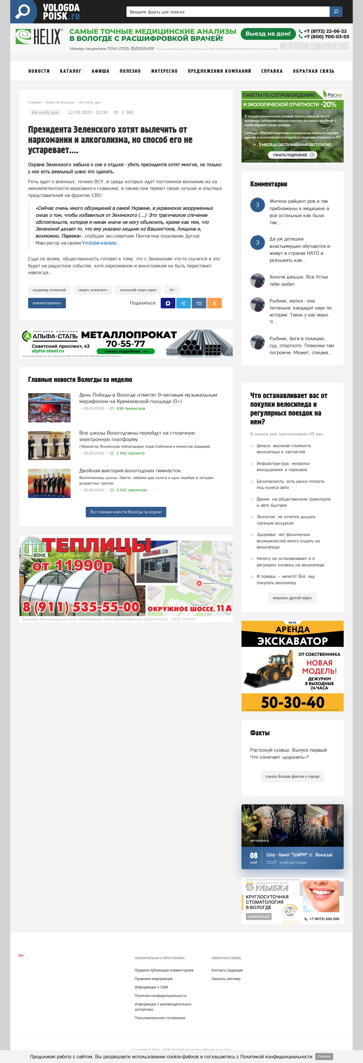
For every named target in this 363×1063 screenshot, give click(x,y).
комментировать (47, 303)
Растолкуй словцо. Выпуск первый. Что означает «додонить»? (289, 753)
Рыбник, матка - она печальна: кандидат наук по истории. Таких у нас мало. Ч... (301, 311)
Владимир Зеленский (49, 290)
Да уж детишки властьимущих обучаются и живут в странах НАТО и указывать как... (300, 249)
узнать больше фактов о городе (292, 776)
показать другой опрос (292, 598)
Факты (260, 733)
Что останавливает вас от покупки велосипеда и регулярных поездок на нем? (289, 408)
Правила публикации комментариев (164, 970)
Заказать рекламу (226, 979)
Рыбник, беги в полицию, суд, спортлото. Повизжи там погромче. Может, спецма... (302, 346)
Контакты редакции (227, 970)
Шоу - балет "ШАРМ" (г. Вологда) (299, 854)
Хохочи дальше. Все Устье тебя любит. (299, 280)
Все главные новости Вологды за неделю (126, 512)
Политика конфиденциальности (160, 996)
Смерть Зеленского (93, 290)
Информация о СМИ (151, 987)
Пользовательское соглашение (160, 1018)
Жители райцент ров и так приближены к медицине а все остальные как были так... (299, 211)
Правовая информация (153, 979)
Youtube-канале (99, 243)
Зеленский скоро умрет (138, 290)
